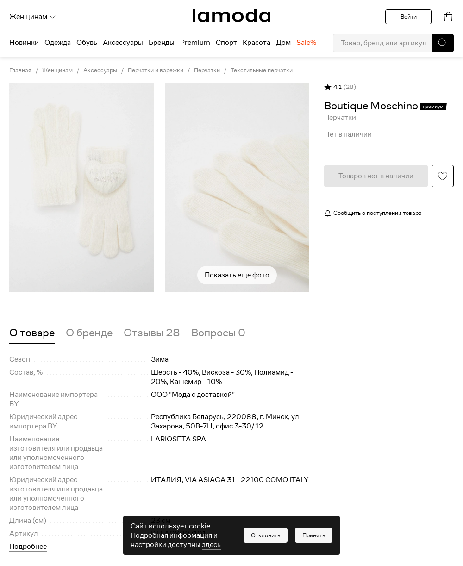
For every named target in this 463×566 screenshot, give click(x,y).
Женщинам (32, 16)
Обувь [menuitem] (86, 42)
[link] (231, 15)
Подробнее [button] (28, 546)
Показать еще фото (237, 275)
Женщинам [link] (57, 70)
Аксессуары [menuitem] (123, 42)
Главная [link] (20, 70)
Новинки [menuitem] (24, 42)
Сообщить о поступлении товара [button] (377, 213)
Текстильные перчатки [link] (262, 70)
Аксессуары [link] (100, 70)
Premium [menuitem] (195, 42)
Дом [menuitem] (283, 42)
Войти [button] (408, 16)
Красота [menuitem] (256, 42)
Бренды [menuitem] (162, 42)
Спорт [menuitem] (226, 42)
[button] (443, 43)
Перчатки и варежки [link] (155, 70)
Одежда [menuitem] (57, 42)
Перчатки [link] (207, 70)
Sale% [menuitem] (306, 42)
